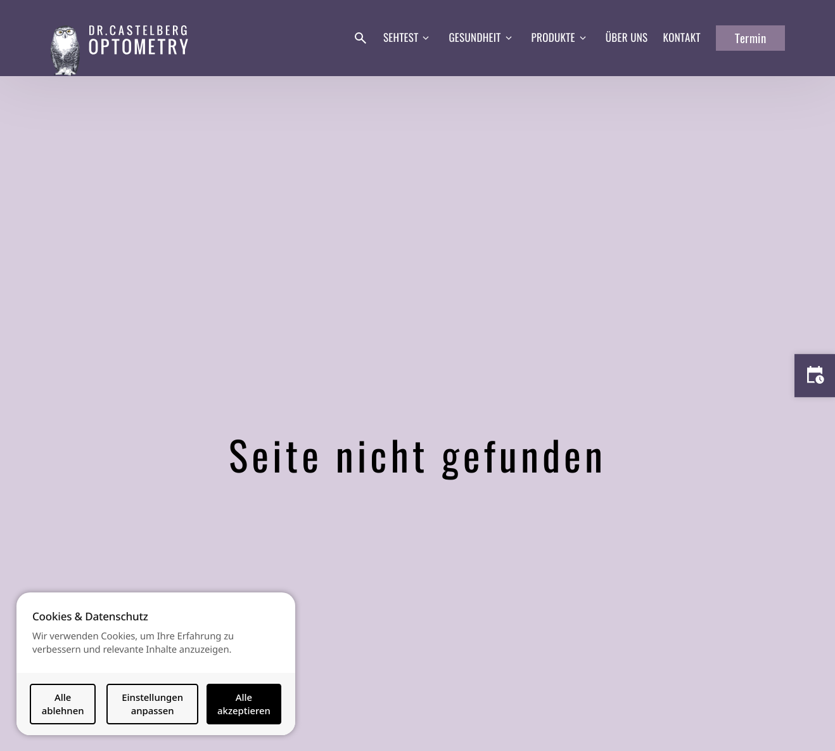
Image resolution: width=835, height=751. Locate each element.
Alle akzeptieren (244, 704)
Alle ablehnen (63, 704)
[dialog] (155, 663)
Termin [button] (750, 38)
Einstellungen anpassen (152, 704)
